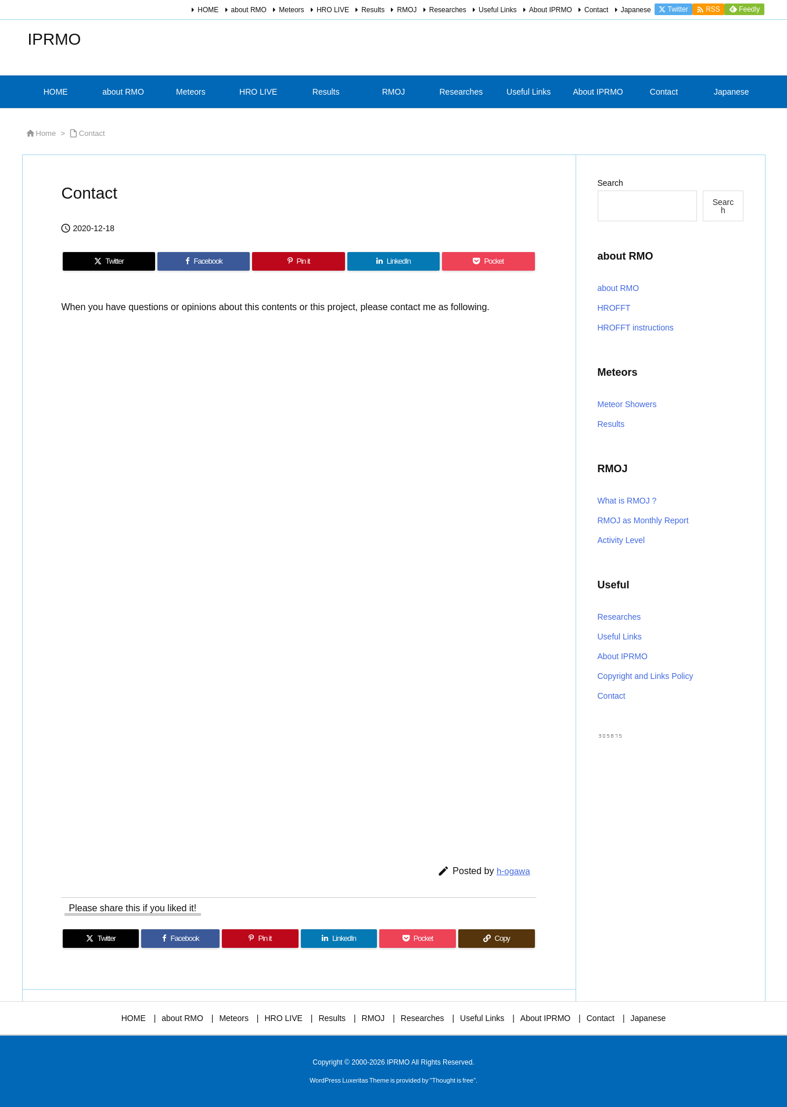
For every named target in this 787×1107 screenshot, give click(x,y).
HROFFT (614, 307)
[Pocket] (488, 261)
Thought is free (452, 1080)
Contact (596, 10)
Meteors (291, 10)
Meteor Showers (627, 404)
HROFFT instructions (636, 327)
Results (372, 10)
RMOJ (406, 10)
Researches (447, 10)
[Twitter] (109, 261)
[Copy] (496, 938)
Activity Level (621, 540)
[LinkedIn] (393, 261)
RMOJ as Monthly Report (643, 520)
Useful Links (497, 10)
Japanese (636, 10)
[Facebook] (203, 261)
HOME (207, 10)
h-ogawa (513, 871)
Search (610, 183)
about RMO (249, 10)
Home (46, 133)
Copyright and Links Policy (645, 676)
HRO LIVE (333, 10)
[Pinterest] (298, 261)
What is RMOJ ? (627, 500)
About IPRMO (550, 10)
